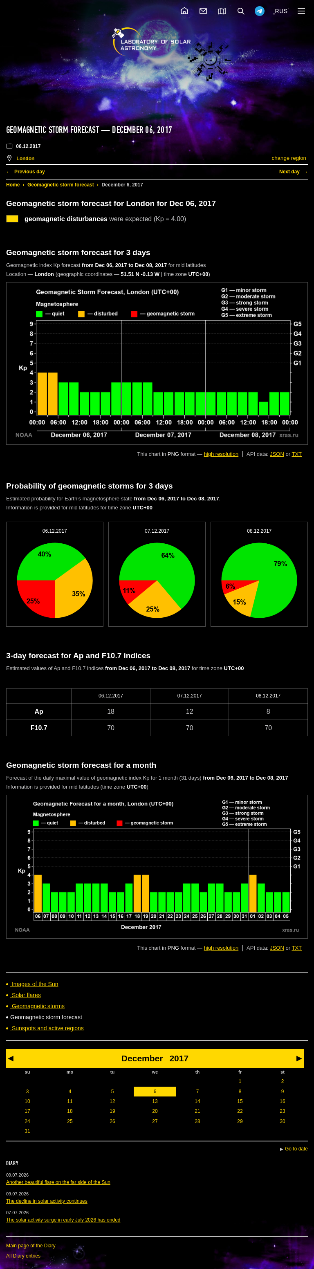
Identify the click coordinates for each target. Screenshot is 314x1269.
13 (154, 1101)
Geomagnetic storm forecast (60, 185)
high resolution (221, 454)
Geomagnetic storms (37, 1006)
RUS (281, 11)
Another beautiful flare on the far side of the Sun (58, 1182)
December (142, 1058)
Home (13, 185)
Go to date (296, 1149)
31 (27, 1131)
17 (27, 1111)
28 (197, 1121)
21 (197, 1111)
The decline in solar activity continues (46, 1201)
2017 (178, 1058)
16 (282, 1101)
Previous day (29, 172)
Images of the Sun (34, 984)
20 (154, 1111)
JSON (277, 454)
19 (112, 1111)
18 (69, 1111)
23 (282, 1111)
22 (239, 1111)
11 (69, 1101)
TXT (297, 454)
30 (282, 1121)
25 (69, 1121)
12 (112, 1101)
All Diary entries (23, 1256)
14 (197, 1101)
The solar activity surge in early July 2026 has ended (63, 1220)
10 (27, 1101)
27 (154, 1121)
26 (112, 1121)
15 (239, 1101)
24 (27, 1121)
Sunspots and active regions (47, 1028)
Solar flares (25, 995)
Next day (289, 172)
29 (239, 1121)
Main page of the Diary (31, 1246)
